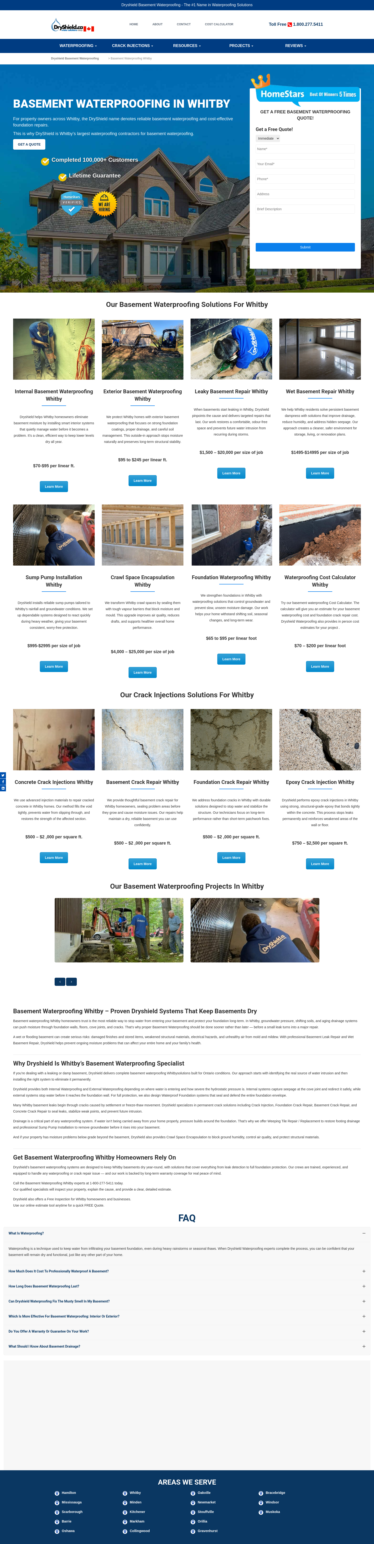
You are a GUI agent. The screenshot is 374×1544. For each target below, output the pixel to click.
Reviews (295, 46)
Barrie (66, 1521)
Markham (137, 1521)
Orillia (202, 1521)
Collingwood (140, 1531)
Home (134, 24)
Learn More (54, 486)
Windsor (272, 1502)
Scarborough (72, 1512)
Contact (184, 24)
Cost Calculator (219, 24)
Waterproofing (78, 46)
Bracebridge (275, 1493)
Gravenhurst (208, 1531)
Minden (135, 1502)
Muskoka (273, 1512)
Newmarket (207, 1502)
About (157, 24)
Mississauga (72, 1502)
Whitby (135, 1493)
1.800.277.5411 (308, 24)
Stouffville (206, 1512)
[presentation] (292, 229)
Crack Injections (132, 46)
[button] (60, 982)
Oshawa (68, 1531)
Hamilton (69, 1493)
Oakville (204, 1493)
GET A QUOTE (29, 144)
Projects (241, 46)
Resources (187, 46)
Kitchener (137, 1512)
